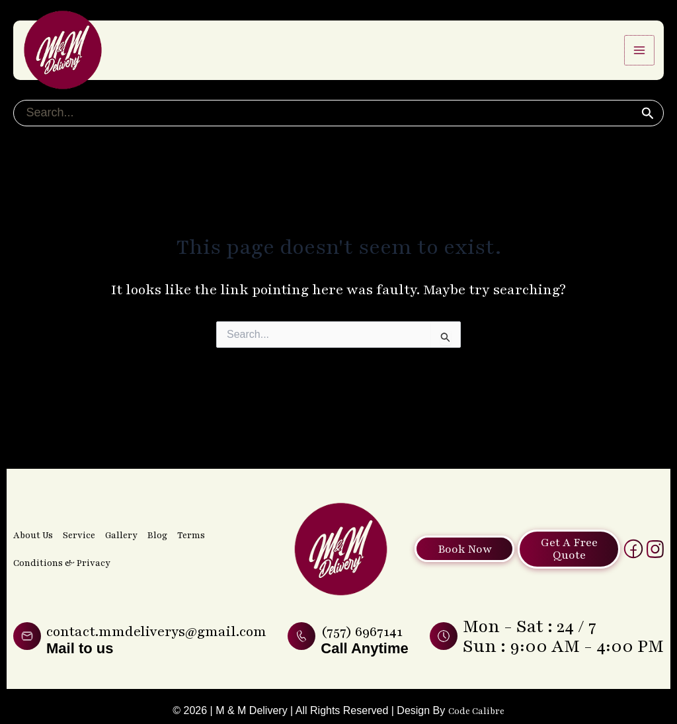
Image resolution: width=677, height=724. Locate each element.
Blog (156, 502)
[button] (647, 126)
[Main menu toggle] (639, 55)
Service (78, 502)
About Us (33, 502)
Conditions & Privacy (59, 530)
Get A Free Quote (579, 516)
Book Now (461, 515)
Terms (190, 502)
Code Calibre (476, 710)
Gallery (120, 502)
